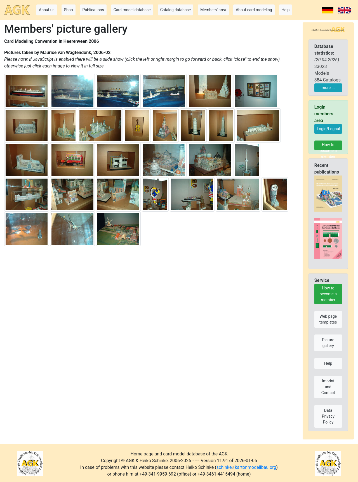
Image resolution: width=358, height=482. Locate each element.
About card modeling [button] (254, 10)
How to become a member (328, 146)
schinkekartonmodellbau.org (246, 467)
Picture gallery (328, 343)
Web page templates (328, 319)
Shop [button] (68, 10)
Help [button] (286, 10)
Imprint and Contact (328, 387)
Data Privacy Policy (328, 416)
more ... (328, 87)
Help (328, 363)
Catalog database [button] (175, 10)
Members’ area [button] (213, 10)
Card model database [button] (132, 10)
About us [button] (47, 10)
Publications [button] (93, 10)
